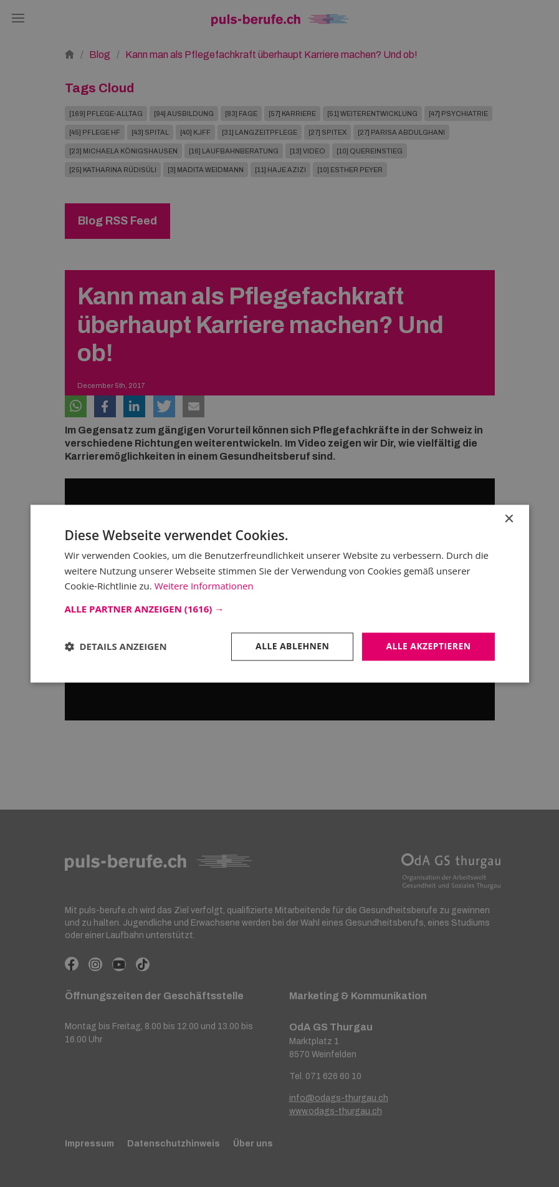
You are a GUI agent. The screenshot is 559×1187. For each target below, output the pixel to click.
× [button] (509, 519)
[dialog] (279, 593)
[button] (280, 608)
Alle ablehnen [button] (292, 646)
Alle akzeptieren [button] (428, 646)
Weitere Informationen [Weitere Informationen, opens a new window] (204, 586)
